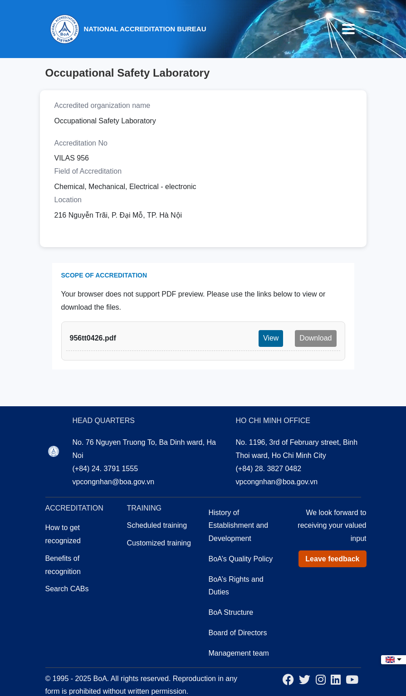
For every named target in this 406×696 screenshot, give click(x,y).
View (271, 338)
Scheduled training (157, 525)
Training (144, 508)
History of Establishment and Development (239, 526)
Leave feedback (332, 559)
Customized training (159, 543)
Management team (239, 653)
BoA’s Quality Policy (241, 559)
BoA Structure (231, 612)
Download (315, 338)
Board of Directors (238, 633)
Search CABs (67, 589)
